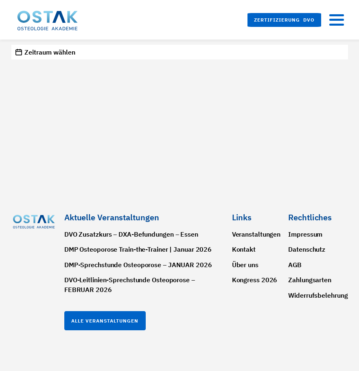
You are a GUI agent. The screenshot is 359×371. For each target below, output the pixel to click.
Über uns (245, 265)
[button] (284, 20)
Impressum (305, 234)
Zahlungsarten (309, 280)
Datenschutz (306, 249)
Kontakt (244, 249)
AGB (295, 265)
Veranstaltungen (256, 234)
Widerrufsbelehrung (318, 295)
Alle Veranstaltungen (104, 321)
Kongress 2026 (255, 280)
